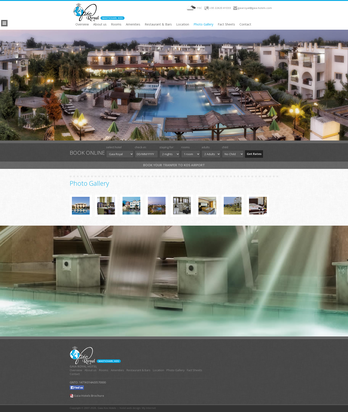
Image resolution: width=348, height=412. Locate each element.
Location (182, 24)
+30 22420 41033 (220, 8)
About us (100, 24)
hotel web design (130, 408)
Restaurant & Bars (158, 24)
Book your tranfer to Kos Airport (174, 165)
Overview (82, 24)
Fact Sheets (226, 24)
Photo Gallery (203, 24)
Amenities (133, 24)
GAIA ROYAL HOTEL (83, 366)
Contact (245, 24)
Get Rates (254, 154)
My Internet (149, 408)
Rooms (116, 24)
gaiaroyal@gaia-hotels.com (255, 8)
